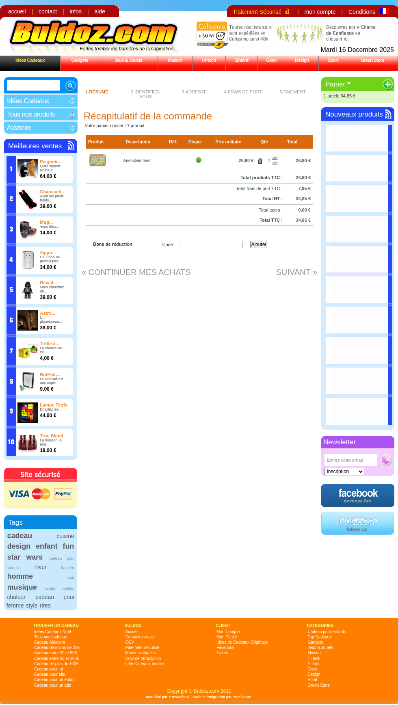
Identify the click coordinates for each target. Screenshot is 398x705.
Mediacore (242, 697)
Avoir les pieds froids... (51, 198)
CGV (129, 642)
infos (76, 11)
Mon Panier (226, 637)
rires (45, 605)
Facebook (225, 647)
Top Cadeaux (320, 637)
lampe (49, 588)
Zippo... (48, 252)
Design (302, 60)
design (18, 546)
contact (48, 11)
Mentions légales (140, 653)
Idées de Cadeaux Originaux (242, 642)
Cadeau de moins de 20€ (57, 647)
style (32, 605)
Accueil (131, 631)
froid (70, 577)
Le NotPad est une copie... (51, 381)
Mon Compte (228, 631)
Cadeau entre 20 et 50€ (55, 653)
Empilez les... (51, 409)
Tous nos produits (31, 114)
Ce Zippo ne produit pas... (50, 259)
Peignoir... (50, 161)
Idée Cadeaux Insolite (145, 664)
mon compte (319, 12)
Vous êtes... (49, 227)
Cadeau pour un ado (52, 685)
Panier (335, 84)
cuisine (65, 536)
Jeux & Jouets (128, 60)
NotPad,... (50, 374)
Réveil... (48, 282)
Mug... (46, 222)
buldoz (68, 588)
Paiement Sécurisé (258, 12)
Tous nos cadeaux (50, 637)
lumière (67, 567)
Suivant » (296, 272)
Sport (332, 60)
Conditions (361, 12)
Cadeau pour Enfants (327, 631)
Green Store (372, 60)
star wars (25, 557)
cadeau (19, 536)
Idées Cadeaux (30, 60)
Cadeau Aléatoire (49, 642)
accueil (17, 11)
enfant (46, 546)
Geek (271, 60)
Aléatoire (19, 128)
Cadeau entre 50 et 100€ (56, 658)
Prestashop (179, 697)
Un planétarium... (51, 320)
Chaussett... (52, 191)
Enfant (241, 60)
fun (68, 546)
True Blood (51, 435)
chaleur (16, 597)
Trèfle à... (49, 343)
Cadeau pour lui (48, 669)
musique (22, 587)
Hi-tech (209, 60)
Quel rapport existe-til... (50, 168)
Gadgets (79, 60)
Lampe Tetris (53, 404)
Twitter (222, 653)
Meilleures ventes (35, 146)
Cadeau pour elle (49, 674)
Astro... (47, 313)
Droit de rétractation (143, 658)
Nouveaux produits (354, 114)
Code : (168, 244)
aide (100, 11)
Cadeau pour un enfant (55, 679)
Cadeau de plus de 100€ (56, 664)
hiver (41, 567)
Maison (175, 60)
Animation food (137, 160)
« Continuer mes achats (136, 272)
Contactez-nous (139, 637)
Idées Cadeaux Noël (52, 631)
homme (20, 576)
